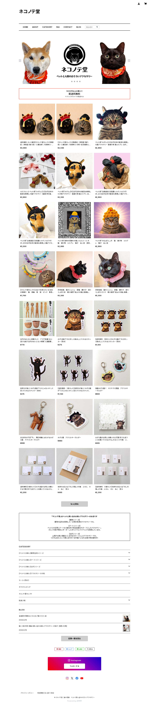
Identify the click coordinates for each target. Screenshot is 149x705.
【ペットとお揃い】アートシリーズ (30, 560)
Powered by (74, 701)
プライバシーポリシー (27, 693)
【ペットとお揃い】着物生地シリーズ (31, 553)
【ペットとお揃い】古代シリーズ (29, 567)
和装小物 (22, 600)
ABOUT (35, 27)
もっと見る (74, 504)
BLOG (78, 27)
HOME (25, 27)
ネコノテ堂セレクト (25, 594)
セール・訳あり (24, 580)
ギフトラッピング (24, 587)
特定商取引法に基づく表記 (45, 693)
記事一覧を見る (74, 638)
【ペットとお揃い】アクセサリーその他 (32, 573)
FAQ (58, 27)
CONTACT (68, 27)
